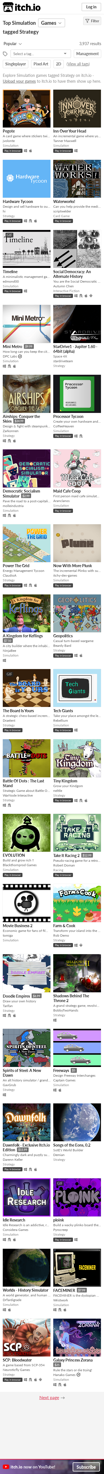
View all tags (78, 64)
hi (4, 211)
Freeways (61, 1070)
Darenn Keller (13, 1159)
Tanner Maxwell (64, 141)
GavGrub (9, 1085)
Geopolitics (63, 635)
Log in (91, 6)
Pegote (9, 131)
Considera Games (15, 1230)
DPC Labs (10, 356)
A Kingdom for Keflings (23, 635)
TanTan (8, 1006)
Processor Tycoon (68, 416)
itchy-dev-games (65, 575)
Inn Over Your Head (69, 131)
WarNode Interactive (18, 795)
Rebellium (60, 720)
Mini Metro (12, 346)
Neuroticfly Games (16, 1370)
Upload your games (19, 81)
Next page (49, 1397)
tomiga (8, 935)
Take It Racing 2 (66, 855)
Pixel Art (41, 64)
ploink (58, 1220)
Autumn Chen (63, 286)
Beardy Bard (62, 645)
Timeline (10, 271)
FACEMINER (64, 1290)
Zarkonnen (11, 431)
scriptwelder (62, 211)
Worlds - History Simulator (25, 1290)
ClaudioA (9, 575)
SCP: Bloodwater (17, 1360)
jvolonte (9, 141)
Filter (92, 21)
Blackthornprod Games (20, 865)
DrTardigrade (12, 1300)
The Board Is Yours (18, 710)
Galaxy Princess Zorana (73, 1360)
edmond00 (11, 281)
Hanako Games (64, 1375)
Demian (59, 1155)
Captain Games (64, 1080)
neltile (57, 791)
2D (58, 64)
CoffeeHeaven (63, 426)
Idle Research (14, 1220)
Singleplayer (15, 64)
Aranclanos (61, 501)
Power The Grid (16, 565)
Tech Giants (63, 710)
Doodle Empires (16, 996)
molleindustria (13, 506)
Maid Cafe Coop (67, 491)
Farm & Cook (64, 925)
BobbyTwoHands (65, 1010)
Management (87, 53)
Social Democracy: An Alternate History (72, 274)
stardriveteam (63, 361)
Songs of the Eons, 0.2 (71, 1145)
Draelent (9, 720)
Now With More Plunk (72, 565)
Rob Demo (61, 935)
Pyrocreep (60, 1230)
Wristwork (60, 1300)
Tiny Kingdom (65, 780)
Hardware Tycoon (18, 201)
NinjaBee (9, 650)
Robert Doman (64, 865)
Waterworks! (64, 201)
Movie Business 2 (17, 925)
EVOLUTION (14, 855)
